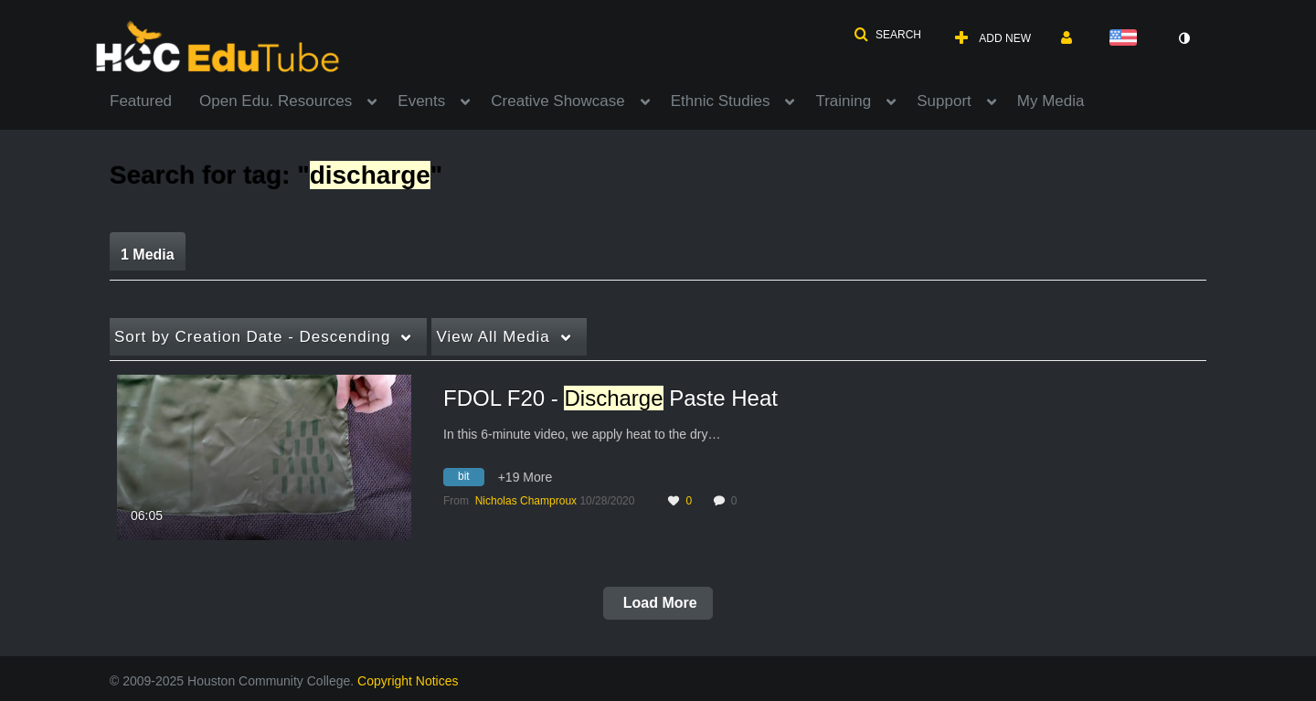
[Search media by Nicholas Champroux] (526, 500)
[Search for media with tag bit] (470, 480)
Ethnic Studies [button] (720, 101)
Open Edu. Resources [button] (275, 101)
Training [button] (843, 101)
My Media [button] (1051, 101)
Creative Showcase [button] (557, 101)
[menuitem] (154, 99)
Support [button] (944, 101)
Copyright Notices (408, 681)
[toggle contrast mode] (1183, 38)
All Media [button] (492, 336)
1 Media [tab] (148, 254)
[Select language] (1127, 39)
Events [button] (421, 101)
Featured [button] (141, 101)
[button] (887, 34)
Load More (657, 603)
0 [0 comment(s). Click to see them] (737, 500)
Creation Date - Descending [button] (252, 336)
